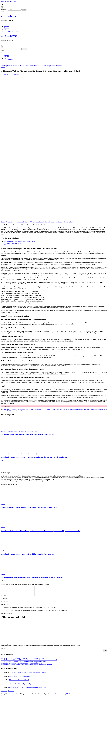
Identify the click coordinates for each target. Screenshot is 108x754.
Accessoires (7, 409)
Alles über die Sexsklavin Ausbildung (19, 678)
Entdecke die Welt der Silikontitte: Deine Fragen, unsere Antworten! (27, 689)
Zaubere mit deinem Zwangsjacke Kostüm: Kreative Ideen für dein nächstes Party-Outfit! (31, 507)
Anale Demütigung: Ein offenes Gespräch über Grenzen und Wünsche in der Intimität (24, 663)
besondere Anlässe (29, 409)
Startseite (6, 26)
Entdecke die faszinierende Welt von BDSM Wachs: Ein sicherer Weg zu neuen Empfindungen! (26, 666)
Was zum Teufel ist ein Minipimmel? (19, 682)
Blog (5, 29)
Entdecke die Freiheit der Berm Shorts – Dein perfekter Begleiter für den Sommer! (23, 660)
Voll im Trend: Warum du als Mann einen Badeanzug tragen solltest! (27, 674)
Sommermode (4, 411)
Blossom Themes (54, 695)
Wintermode (18, 411)
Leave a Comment (42, 222)
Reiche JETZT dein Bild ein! (11, 31)
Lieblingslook (71, 409)
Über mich (6, 28)
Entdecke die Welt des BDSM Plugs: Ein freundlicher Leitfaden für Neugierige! (27, 554)
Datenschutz (4, 692)
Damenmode (38, 409)
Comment (3, 597)
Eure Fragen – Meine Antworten (12, 243)
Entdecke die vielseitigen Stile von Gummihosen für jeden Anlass (21, 241)
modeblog (78, 409)
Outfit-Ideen (103, 409)
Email (3, 603)
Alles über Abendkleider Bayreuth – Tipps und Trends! (24, 685)
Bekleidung (21, 409)
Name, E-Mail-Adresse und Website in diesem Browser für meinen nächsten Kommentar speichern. (29, 609)
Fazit (5, 244)
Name (3, 600)
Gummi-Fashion (55, 409)
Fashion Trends (46, 409)
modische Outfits (95, 409)
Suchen (3, 650)
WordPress (69, 695)
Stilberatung (12, 411)
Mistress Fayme (9, 16)
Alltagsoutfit (14, 409)
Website (3, 606)
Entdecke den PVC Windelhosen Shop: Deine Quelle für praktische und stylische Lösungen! (32, 577)
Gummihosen (63, 409)
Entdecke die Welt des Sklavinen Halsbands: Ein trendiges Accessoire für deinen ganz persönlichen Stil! (29, 661)
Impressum (11, 692)
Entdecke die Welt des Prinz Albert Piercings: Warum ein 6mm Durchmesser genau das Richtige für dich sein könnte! (40, 531)
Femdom (3, 67)
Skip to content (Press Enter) (8, 1)
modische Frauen (85, 409)
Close (2, 11)
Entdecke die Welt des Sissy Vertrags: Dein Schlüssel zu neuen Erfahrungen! (21, 665)
